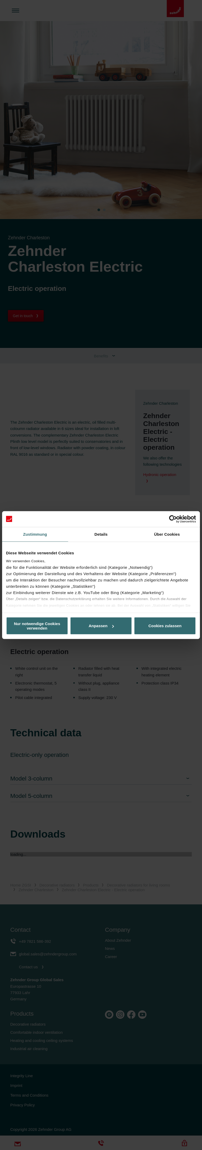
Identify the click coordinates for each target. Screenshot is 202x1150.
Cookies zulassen (164, 626)
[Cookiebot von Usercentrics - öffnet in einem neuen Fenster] (173, 519)
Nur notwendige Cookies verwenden (37, 625)
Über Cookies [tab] (167, 534)
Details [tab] (101, 534)
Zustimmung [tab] (35, 534)
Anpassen (101, 626)
